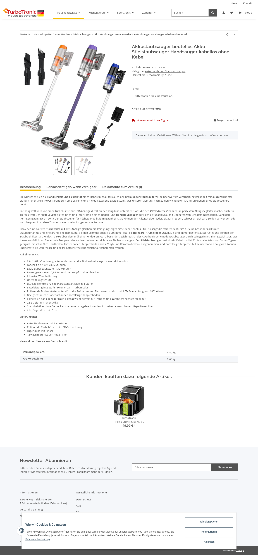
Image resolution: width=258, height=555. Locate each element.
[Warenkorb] (245, 12)
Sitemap (81, 512)
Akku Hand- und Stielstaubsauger (165, 71)
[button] (224, 12)
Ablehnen (207, 542)
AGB (78, 505)
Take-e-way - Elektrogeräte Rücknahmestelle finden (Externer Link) (43, 501)
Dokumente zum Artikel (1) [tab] (122, 187)
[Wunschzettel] (232, 12)
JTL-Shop (239, 550)
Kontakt (247, 3)
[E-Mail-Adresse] (171, 467)
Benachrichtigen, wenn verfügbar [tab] (71, 187)
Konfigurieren (207, 532)
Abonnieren (225, 467)
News (234, 3)
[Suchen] (190, 13)
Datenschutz (83, 499)
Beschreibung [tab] (30, 187)
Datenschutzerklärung (82, 468)
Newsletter (26, 516)
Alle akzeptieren (207, 523)
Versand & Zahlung (31, 509)
